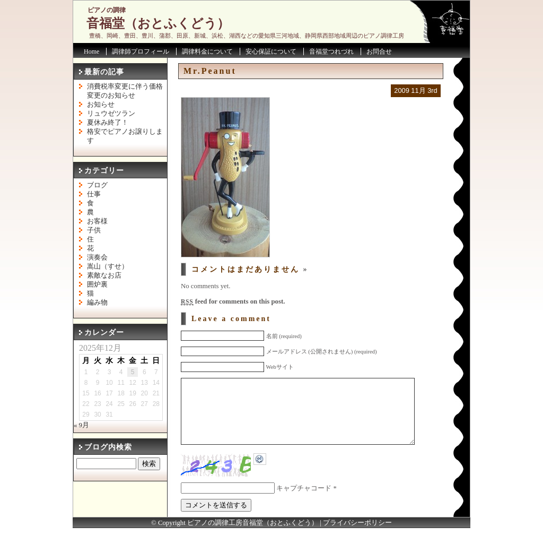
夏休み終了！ (107, 122)
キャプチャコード (303, 504)
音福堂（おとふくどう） (158, 23)
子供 (94, 230)
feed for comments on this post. (233, 301)
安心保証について (271, 51)
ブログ (97, 185)
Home (91, 51)
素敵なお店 (104, 275)
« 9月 (81, 425)
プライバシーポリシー (357, 538)
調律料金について (207, 51)
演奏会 (97, 257)
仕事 (94, 194)
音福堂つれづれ (331, 51)
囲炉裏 (97, 284)
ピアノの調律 (106, 10)
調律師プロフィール (140, 51)
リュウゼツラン (111, 113)
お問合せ (379, 51)
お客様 (97, 221)
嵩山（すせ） (107, 266)
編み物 (97, 302)
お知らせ (101, 104)
